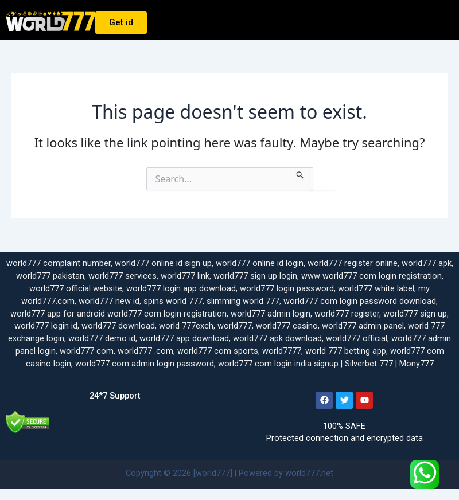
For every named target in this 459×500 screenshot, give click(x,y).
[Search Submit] (300, 173)
